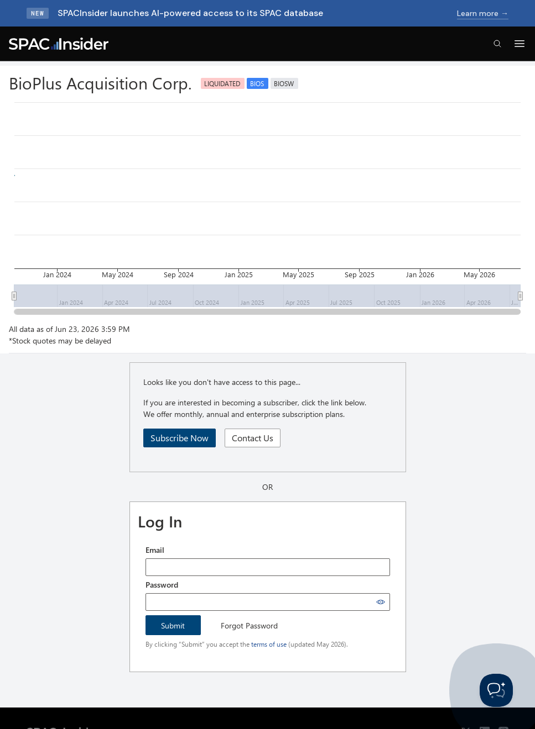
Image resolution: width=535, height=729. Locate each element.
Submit (173, 625)
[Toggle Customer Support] (496, 690)
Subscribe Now (179, 437)
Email (155, 550)
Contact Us (252, 437)
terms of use (269, 644)
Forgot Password (249, 625)
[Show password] (380, 602)
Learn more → (482, 13)
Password (162, 584)
